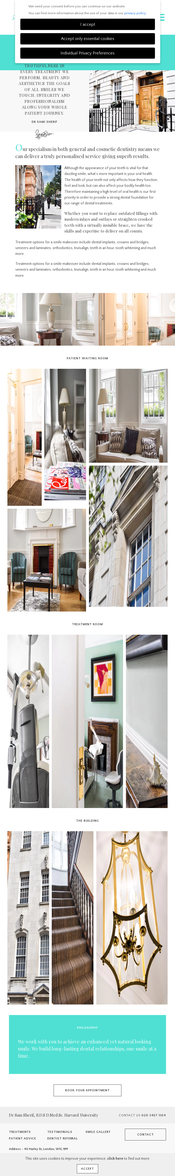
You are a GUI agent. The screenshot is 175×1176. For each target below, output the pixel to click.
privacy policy (135, 13)
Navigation (160, 17)
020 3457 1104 (153, 1115)
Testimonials (59, 1132)
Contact (145, 1134)
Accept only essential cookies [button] (87, 38)
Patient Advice (22, 1138)
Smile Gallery (98, 1132)
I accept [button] (87, 24)
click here (115, 1159)
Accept (87, 1168)
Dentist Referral (62, 1138)
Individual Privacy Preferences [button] (87, 53)
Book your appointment (87, 1090)
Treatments (20, 1132)
